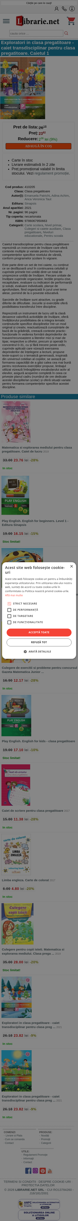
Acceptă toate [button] (39, 632)
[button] (39, 652)
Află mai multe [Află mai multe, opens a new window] (14, 595)
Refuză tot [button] (39, 642)
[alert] (39, 610)
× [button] (71, 566)
